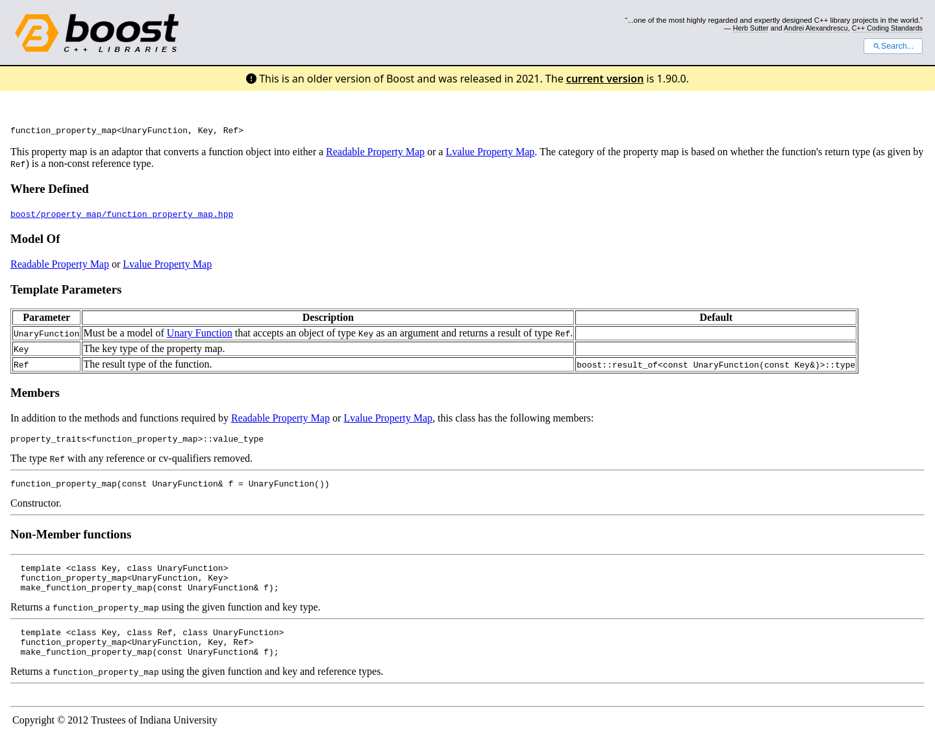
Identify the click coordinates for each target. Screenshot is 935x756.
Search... (893, 46)
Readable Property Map (375, 153)
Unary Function (199, 334)
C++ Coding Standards (887, 28)
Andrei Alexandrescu (816, 28)
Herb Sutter (751, 28)
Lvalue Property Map (489, 153)
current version (605, 78)
